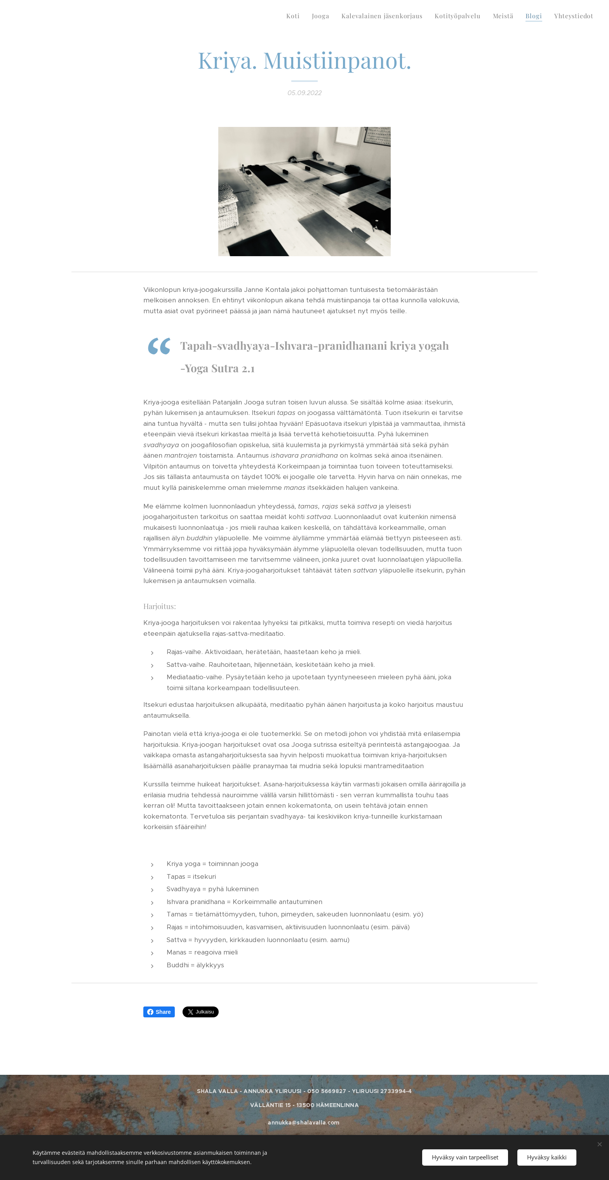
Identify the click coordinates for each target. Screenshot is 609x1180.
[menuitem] (295, 16)
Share (159, 1012)
